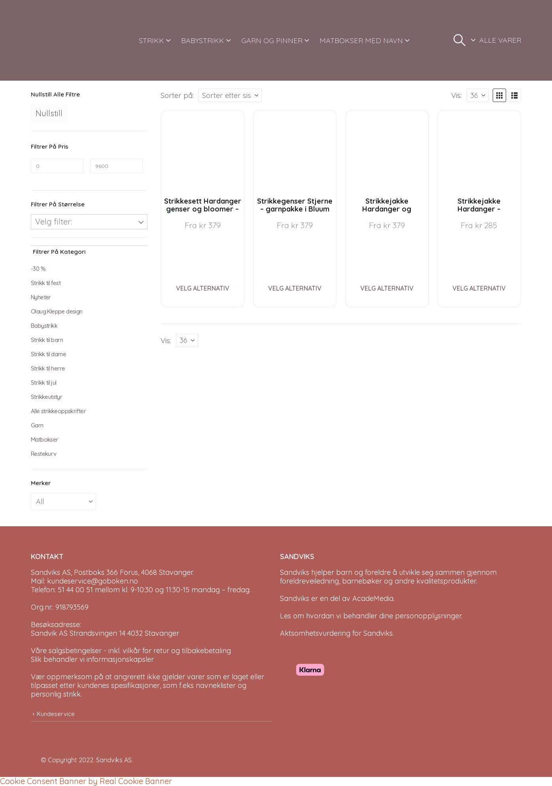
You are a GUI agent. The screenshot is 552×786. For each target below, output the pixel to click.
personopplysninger (428, 615)
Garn (37, 425)
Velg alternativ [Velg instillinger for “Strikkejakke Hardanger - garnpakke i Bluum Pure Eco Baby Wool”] (479, 288)
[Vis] (478, 95)
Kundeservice (56, 714)
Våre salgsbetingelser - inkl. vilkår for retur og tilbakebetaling (131, 650)
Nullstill (49, 113)
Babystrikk (44, 325)
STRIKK (151, 40)
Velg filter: (53, 222)
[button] (459, 40)
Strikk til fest (45, 283)
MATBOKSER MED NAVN (361, 40)
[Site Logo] (60, 40)
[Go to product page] (203, 152)
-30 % (38, 268)
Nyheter (41, 297)
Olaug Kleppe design (57, 311)
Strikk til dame (48, 354)
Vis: (456, 95)
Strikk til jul (44, 382)
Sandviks (294, 572)
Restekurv (44, 453)
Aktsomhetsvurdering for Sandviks (336, 633)
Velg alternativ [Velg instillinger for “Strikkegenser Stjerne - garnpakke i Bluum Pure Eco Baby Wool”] (294, 288)
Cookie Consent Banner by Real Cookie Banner (86, 781)
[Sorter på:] (230, 95)
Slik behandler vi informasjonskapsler (92, 659)
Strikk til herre (48, 368)
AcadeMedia (372, 598)
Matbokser (45, 439)
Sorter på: (177, 95)
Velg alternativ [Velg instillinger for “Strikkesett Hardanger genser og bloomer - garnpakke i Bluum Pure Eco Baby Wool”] (202, 288)
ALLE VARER (500, 40)
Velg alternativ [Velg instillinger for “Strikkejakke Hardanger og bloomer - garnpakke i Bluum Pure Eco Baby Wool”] (387, 288)
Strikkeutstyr (46, 397)
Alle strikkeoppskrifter (58, 411)
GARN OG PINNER (271, 40)
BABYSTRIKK (202, 40)
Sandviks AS (114, 760)
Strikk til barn (47, 340)
